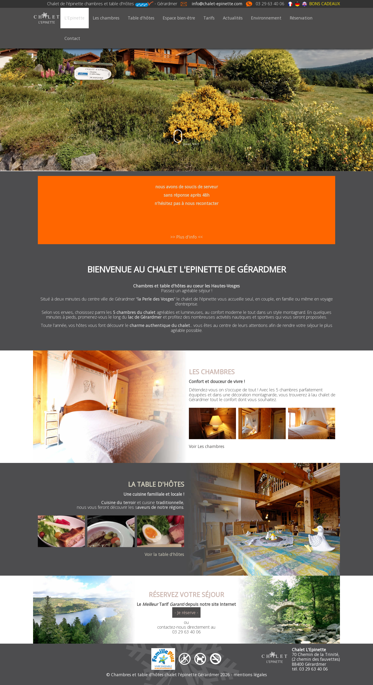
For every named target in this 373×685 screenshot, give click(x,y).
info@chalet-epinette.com (217, 3)
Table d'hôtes (141, 18)
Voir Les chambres (206, 446)
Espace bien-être (179, 18)
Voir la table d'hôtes (164, 554)
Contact (72, 38)
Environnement (266, 18)
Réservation (301, 18)
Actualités (233, 18)
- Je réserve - (186, 612)
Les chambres (106, 18)
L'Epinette (74, 18)
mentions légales (250, 674)
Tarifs (209, 18)
